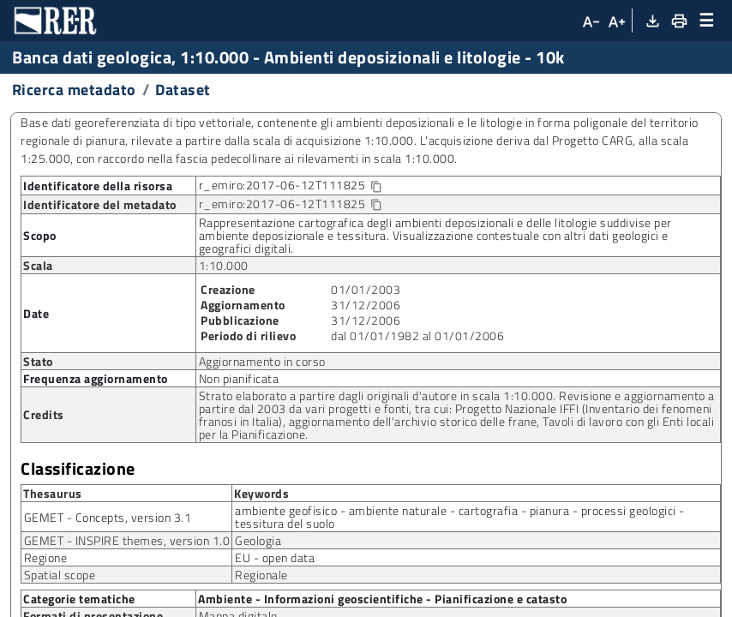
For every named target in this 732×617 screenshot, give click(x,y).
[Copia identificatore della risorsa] (376, 187)
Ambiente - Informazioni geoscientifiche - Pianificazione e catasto (382, 599)
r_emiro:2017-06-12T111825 (304, 185)
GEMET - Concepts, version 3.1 (108, 517)
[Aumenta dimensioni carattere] (616, 21)
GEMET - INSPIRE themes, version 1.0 (127, 540)
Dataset (183, 89)
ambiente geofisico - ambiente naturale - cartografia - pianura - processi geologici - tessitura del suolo (460, 517)
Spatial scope (60, 574)
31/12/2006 (365, 304)
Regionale (261, 574)
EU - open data (275, 557)
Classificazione (78, 469)
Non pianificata (239, 378)
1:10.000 (224, 265)
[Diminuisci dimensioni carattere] (589, 21)
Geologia (258, 540)
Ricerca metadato (74, 89)
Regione (46, 557)
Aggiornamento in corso (262, 361)
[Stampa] (678, 21)
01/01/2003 (365, 289)
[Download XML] (652, 21)
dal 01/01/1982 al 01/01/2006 (417, 335)
